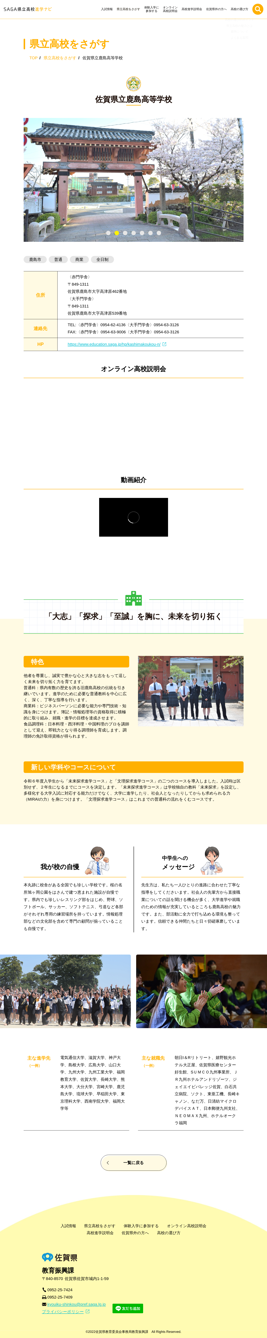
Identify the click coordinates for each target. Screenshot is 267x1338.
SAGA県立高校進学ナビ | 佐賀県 (28, 9)
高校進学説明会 (193, 9)
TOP (34, 58)
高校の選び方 (240, 9)
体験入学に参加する (152, 9)
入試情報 (108, 9)
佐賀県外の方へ (217, 9)
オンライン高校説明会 (171, 9)
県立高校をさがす (129, 9)
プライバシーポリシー (63, 1311)
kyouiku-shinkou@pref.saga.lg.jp (76, 1304)
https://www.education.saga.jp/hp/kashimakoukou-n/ (114, 344)
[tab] (108, 233)
